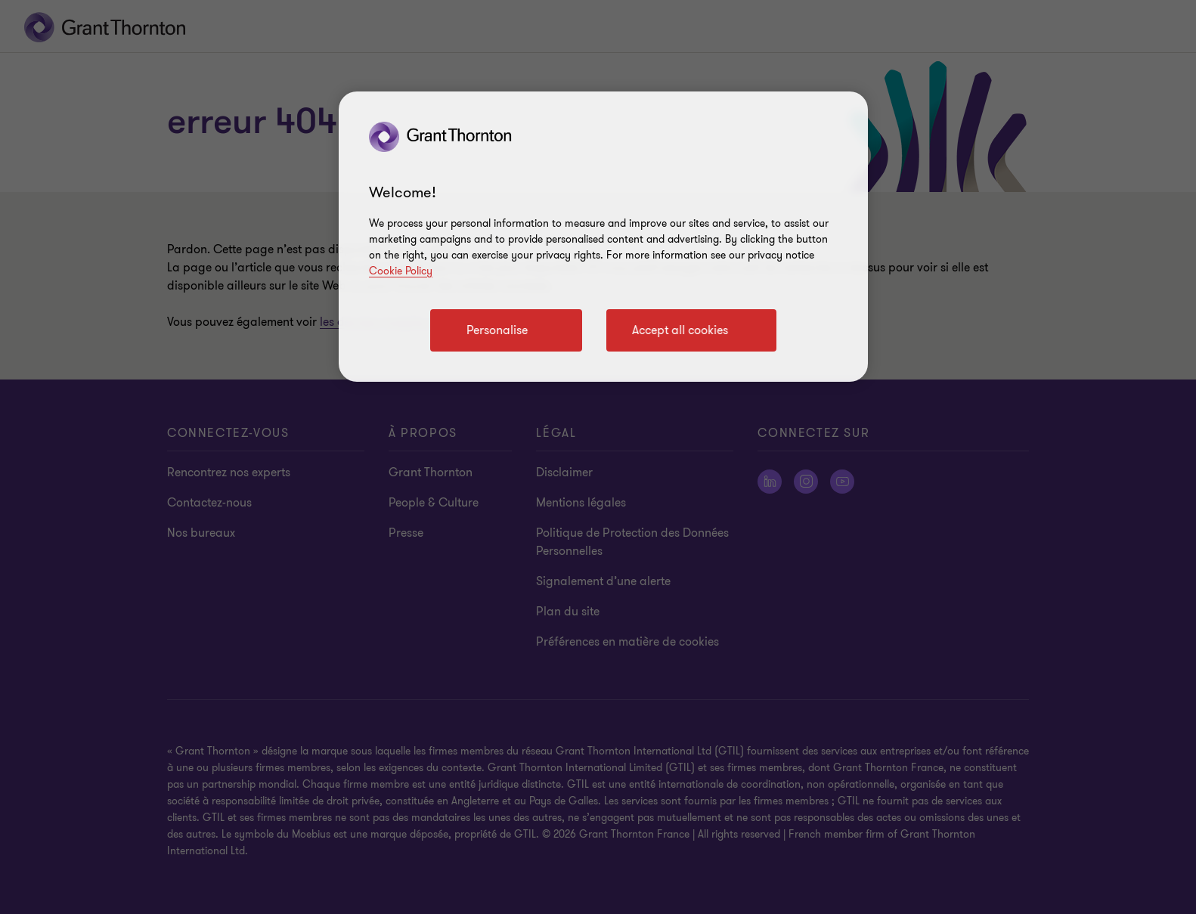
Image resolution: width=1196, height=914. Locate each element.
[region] (603, 236)
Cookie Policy (400, 271)
